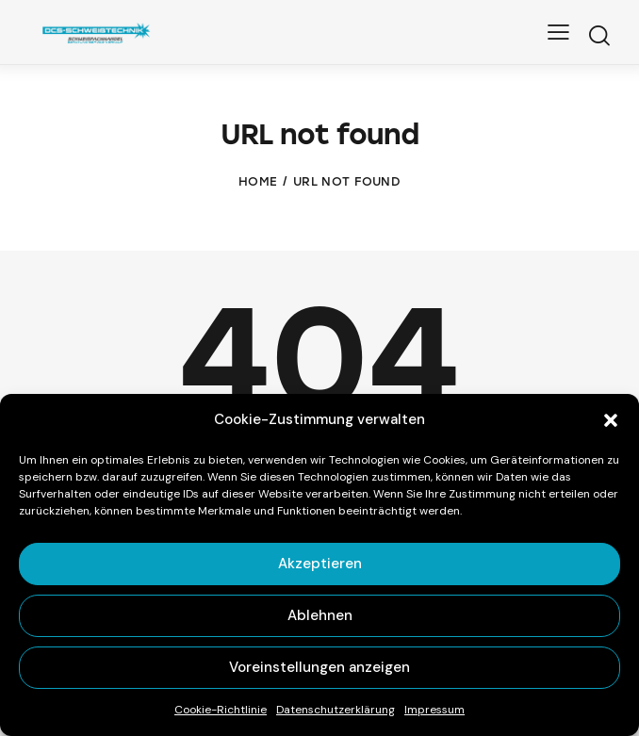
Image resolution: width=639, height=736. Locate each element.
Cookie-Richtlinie (220, 709)
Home (257, 181)
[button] (610, 420)
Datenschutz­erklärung (335, 709)
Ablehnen (319, 615)
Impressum (434, 709)
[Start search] (599, 35)
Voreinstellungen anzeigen (319, 667)
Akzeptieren (320, 563)
